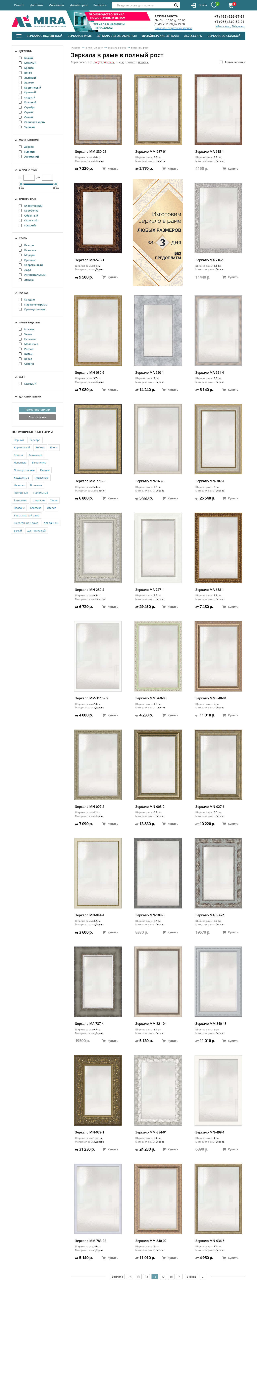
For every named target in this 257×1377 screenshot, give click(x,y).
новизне (143, 62)
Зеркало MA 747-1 (149, 590)
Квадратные (21, 477)
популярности (104, 62)
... (203, 1276)
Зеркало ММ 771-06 (90, 481)
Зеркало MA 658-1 (209, 590)
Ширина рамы (28, 169)
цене (121, 62)
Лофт (25, 270)
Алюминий (29, 156)
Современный (31, 265)
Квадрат (27, 299)
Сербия (26, 363)
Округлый (28, 220)
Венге (25, 72)
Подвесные (41, 477)
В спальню (20, 500)
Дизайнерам (79, 5)
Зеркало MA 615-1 (209, 152)
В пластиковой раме (26, 515)
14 (138, 1276)
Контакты (100, 5)
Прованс (27, 260)
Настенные (21, 492)
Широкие (39, 500)
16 (154, 1276)
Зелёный (27, 77)
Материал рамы (29, 140)
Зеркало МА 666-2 (209, 915)
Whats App (223, 26)
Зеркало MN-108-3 (149, 915)
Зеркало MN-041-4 (89, 915)
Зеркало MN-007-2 (89, 807)
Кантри (26, 245)
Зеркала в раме (80, 36)
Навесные (20, 462)
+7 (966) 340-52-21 (229, 21)
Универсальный (32, 275)
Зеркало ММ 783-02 (90, 1241)
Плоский (27, 225)
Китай (26, 354)
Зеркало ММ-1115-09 (91, 698)
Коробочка (29, 210)
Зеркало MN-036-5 (209, 1241)
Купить (110, 168)
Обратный (28, 215)
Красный (27, 92)
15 (146, 1276)
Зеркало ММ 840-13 (210, 1024)
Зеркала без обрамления (117, 36)
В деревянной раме (26, 523)
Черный (27, 127)
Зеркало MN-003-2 (149, 807)
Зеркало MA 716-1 (209, 260)
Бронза (26, 68)
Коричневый (30, 87)
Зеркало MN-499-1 (209, 1132)
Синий (26, 117)
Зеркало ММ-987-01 (151, 152)
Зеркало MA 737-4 (89, 1024)
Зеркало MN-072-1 (89, 1132)
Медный (27, 97)
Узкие (53, 500)
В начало (117, 1276)
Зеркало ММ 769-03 (150, 698)
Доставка (36, 5)
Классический (31, 205)
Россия (26, 349)
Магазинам (56, 5)
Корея (25, 359)
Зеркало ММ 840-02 (150, 1241)
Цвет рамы (25, 51)
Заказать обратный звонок (173, 28)
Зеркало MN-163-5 (149, 481)
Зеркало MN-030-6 (89, 373)
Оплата (19, 5)
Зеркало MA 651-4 (209, 373)
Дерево (26, 147)
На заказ (19, 485)
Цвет (22, 377)
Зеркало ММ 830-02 (90, 152)
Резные (44, 470)
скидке (131, 62)
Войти (199, 5)
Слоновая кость (32, 122)
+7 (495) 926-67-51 (229, 16)
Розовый (27, 102)
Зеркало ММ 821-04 (150, 1024)
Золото (26, 82)
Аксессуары (193, 36)
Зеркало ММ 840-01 (210, 698)
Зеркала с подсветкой (44, 36)
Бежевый (27, 63)
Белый (26, 58)
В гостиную (39, 462)
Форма (23, 292)
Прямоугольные (24, 470)
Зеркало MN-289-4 (89, 590)
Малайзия (28, 344)
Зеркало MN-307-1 (209, 481)
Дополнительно (30, 396)
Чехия (25, 334)
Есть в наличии (232, 62)
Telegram (238, 26)
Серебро (27, 107)
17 (163, 1276)
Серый (26, 112)
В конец (191, 1276)
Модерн (27, 255)
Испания (27, 339)
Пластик (27, 152)
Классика (27, 250)
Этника (26, 280)
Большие (36, 485)
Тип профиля (28, 199)
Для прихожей (37, 530)
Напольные (40, 492)
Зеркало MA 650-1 (149, 373)
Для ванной (51, 523)
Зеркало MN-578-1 (89, 260)
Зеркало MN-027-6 (209, 807)
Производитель (29, 322)
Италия (26, 329)
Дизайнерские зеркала (160, 36)
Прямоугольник (32, 309)
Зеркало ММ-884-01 (151, 1132)
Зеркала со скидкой (224, 36)
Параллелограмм (33, 304)
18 (171, 1276)
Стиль (23, 238)
